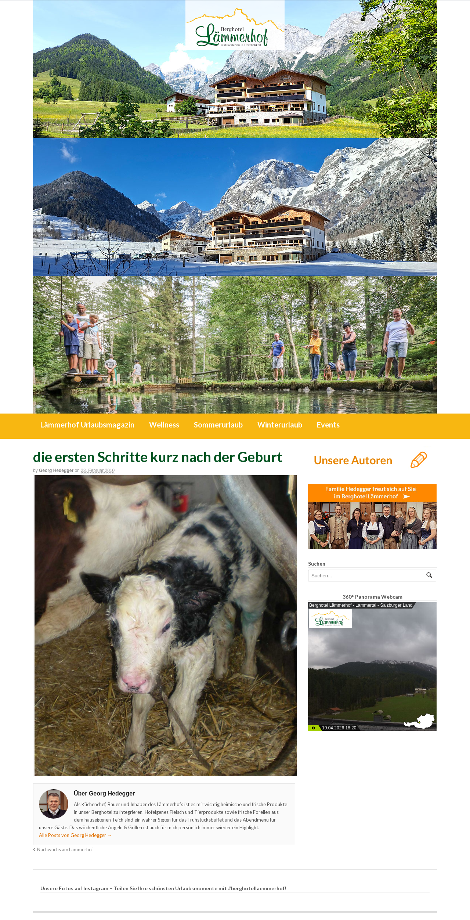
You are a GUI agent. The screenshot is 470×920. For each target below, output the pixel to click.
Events (328, 424)
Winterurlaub (279, 424)
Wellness (164, 424)
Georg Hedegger (56, 470)
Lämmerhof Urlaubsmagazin (87, 424)
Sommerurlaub (218, 424)
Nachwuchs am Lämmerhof (65, 849)
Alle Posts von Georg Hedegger (75, 835)
